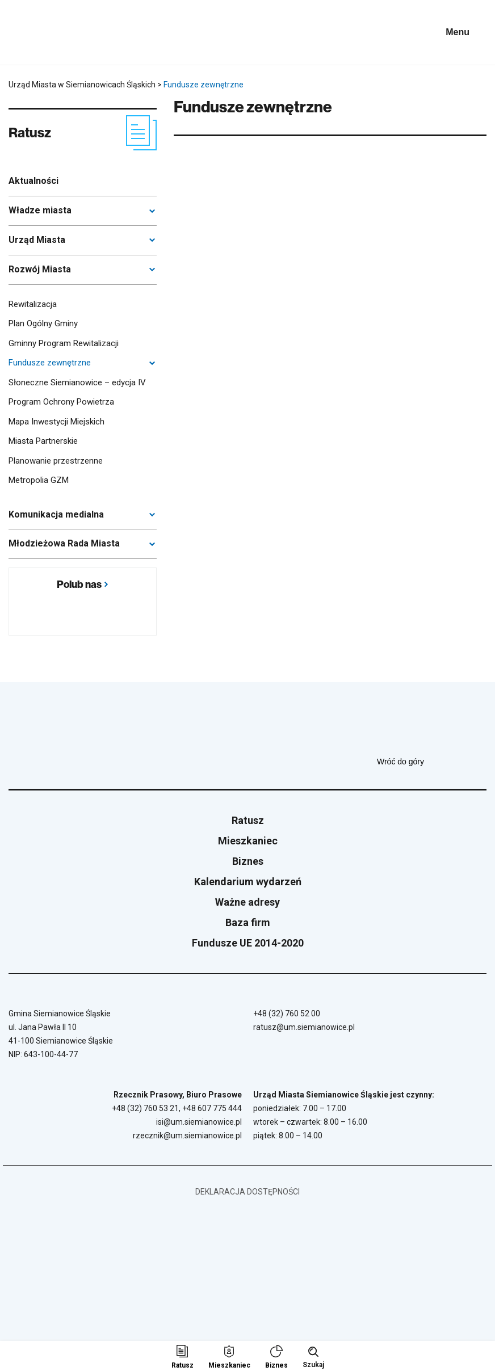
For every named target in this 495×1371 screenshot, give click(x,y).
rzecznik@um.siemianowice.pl (187, 1135)
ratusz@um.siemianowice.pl (304, 1027)
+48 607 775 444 (212, 1108)
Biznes (247, 861)
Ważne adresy (247, 902)
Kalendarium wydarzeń (247, 882)
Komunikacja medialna (56, 514)
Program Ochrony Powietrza (61, 402)
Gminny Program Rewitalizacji (64, 343)
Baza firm (247, 922)
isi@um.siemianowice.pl (199, 1121)
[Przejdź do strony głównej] (40, 32)
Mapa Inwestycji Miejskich (56, 422)
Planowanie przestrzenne (56, 461)
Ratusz (248, 820)
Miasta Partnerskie (43, 441)
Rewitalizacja (33, 304)
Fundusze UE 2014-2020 (248, 943)
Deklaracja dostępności (247, 1191)
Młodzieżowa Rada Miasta (64, 543)
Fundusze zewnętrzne (50, 363)
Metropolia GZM (39, 480)
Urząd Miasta (37, 239)
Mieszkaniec (248, 841)
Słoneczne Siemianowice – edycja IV (77, 382)
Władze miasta (40, 210)
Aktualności (33, 180)
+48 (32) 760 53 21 (145, 1108)
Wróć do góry (431, 761)
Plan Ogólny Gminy (43, 323)
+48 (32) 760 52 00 (286, 1013)
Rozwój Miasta (40, 269)
